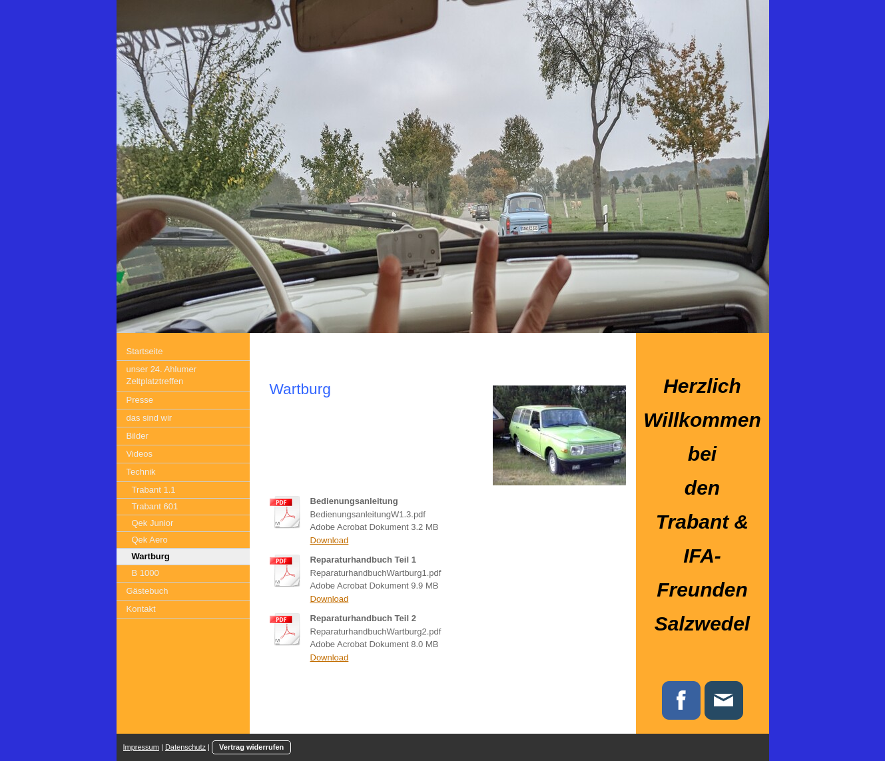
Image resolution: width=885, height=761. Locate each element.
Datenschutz (185, 747)
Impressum (141, 747)
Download (329, 540)
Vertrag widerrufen (251, 747)
